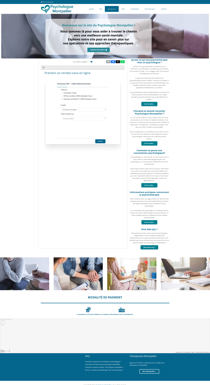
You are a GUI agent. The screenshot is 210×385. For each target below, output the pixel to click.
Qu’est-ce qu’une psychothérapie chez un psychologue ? (104, 370)
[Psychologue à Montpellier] (58, 8)
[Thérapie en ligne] (185, 273)
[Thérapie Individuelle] (24, 273)
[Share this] (113, 61)
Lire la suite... (149, 222)
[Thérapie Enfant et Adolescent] (131, 273)
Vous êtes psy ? (149, 247)
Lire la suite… (149, 104)
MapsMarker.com (180, 352)
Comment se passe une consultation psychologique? (103, 362)
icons (189, 352)
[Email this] (108, 61)
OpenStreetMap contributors (202, 352)
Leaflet (186, 352)
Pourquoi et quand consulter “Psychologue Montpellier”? (104, 367)
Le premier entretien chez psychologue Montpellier (102, 364)
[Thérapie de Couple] (78, 273)
